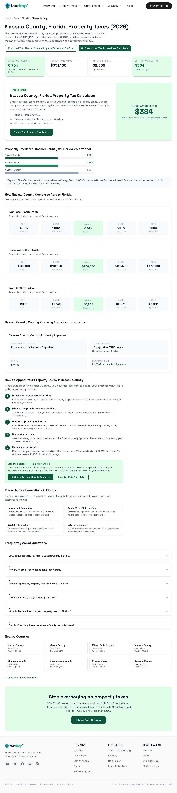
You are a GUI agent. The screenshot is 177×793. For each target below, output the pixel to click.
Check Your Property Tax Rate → (31, 132)
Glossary (112, 755)
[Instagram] (37, 764)
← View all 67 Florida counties (21, 677)
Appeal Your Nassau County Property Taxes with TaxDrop (41, 48)
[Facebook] (22, 764)
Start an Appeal (81, 761)
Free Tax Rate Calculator (71, 477)
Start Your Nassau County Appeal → (30, 477)
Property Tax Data (117, 766)
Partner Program (82, 771)
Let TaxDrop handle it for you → (109, 364)
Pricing (129, 5)
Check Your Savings (88, 720)
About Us (78, 750)
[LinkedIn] (15, 764)
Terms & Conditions (64, 784)
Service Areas (93, 5)
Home (8, 18)
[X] (30, 764)
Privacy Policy (46, 784)
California (147, 750)
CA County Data (151, 761)
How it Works (48, 5)
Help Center (114, 761)
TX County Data (151, 766)
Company (114, 5)
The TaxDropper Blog (119, 750)
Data (16, 18)
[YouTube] (7, 764)
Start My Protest (159, 5)
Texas (146, 755)
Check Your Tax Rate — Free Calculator (104, 48)
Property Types (69, 5)
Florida (25, 18)
